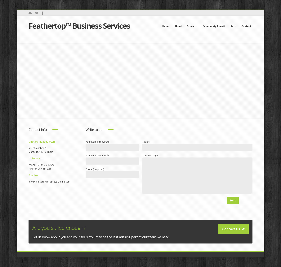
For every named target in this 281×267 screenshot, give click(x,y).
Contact (246, 26)
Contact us (233, 229)
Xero (233, 26)
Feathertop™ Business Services (79, 25)
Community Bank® (214, 26)
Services (192, 26)
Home (165, 26)
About (178, 26)
